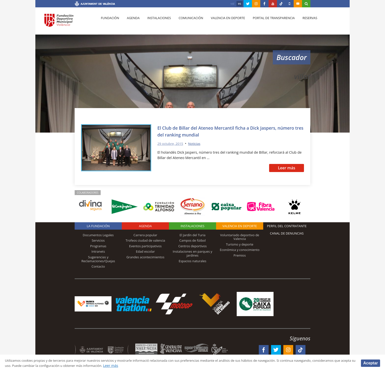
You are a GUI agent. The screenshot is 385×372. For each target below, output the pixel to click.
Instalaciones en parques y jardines (192, 253)
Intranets (98, 251)
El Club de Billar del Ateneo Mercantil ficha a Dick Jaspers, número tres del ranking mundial (225, 131)
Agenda (131, 22)
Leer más (286, 168)
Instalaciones (156, 22)
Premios (240, 255)
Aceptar (370, 363)
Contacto (98, 266)
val (232, 3)
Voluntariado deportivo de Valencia (239, 237)
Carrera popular (145, 235)
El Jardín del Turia (192, 235)
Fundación (109, 22)
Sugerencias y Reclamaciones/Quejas (98, 259)
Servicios (98, 240)
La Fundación (98, 226)
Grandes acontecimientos (145, 257)
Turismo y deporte (239, 244)
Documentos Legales (98, 235)
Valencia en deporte (223, 22)
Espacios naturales (192, 261)
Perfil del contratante (286, 226)
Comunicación (187, 22)
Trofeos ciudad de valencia (145, 240)
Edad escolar (145, 251)
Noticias (196, 143)
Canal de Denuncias (287, 233)
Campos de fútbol (192, 240)
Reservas (302, 22)
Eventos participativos (145, 246)
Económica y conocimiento (240, 250)
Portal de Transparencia (268, 22)
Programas (98, 246)
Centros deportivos (192, 246)
